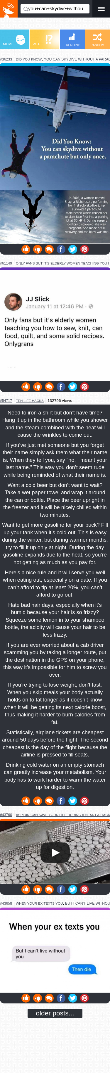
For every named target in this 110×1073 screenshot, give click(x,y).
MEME (14, 40)
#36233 (6, 59)
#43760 (6, 815)
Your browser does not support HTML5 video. (55, 852)
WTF (43, 40)
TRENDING (72, 39)
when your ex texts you (39, 903)
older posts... (55, 1013)
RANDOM (97, 40)
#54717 (6, 401)
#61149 (6, 263)
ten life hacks (30, 400)
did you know (29, 59)
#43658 (6, 903)
